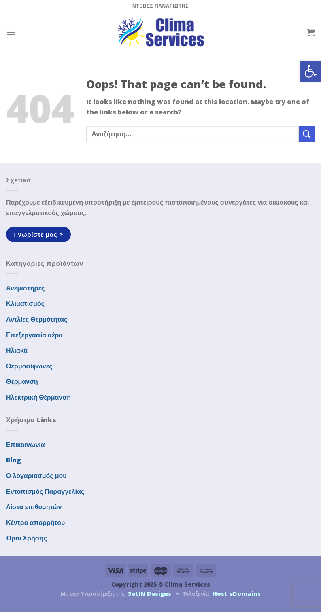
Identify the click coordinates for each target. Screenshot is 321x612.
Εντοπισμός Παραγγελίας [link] (45, 491)
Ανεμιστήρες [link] (25, 288)
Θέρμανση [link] (22, 381)
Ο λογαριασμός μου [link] (36, 475)
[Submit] (307, 134)
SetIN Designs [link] (149, 593)
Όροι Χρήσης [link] (26, 538)
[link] (310, 71)
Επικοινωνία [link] (25, 444)
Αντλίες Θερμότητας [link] (36, 319)
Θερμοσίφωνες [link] (29, 366)
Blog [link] (13, 459)
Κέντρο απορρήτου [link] (35, 522)
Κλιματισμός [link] (25, 303)
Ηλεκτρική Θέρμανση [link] (38, 397)
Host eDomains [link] (237, 593)
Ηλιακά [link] (17, 350)
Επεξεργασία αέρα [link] (34, 334)
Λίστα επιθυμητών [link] (34, 506)
